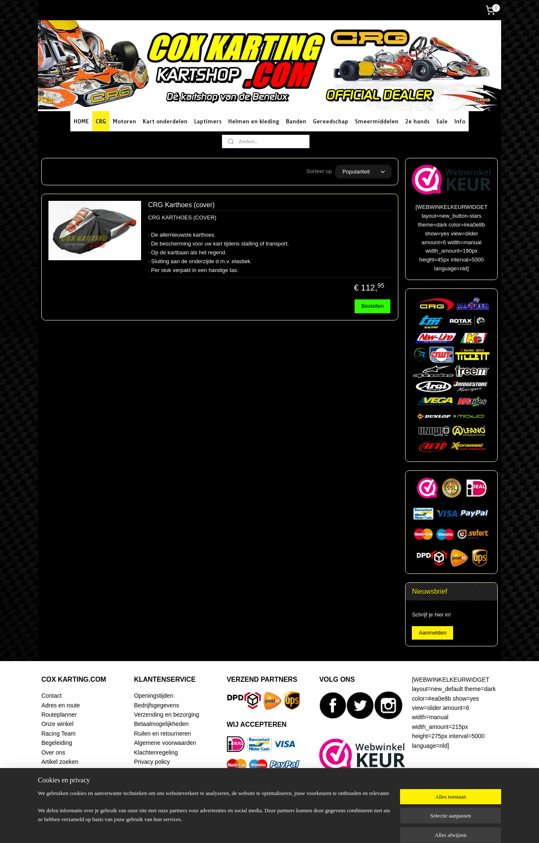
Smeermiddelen (376, 121)
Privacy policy (152, 761)
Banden (296, 121)
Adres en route (60, 705)
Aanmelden (432, 633)
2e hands (417, 121)
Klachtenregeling (156, 752)
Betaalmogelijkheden (161, 723)
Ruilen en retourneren (162, 733)
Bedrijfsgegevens (156, 705)
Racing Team (58, 733)
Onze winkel (57, 723)
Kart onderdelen (165, 121)
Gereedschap (330, 121)
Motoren (124, 121)
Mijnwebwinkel (359, 827)
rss (266, 827)
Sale (442, 121)
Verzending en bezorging (166, 714)
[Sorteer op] (363, 171)
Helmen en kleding (253, 121)
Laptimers (207, 121)
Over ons (53, 752)
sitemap (251, 827)
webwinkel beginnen (293, 827)
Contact (51, 695)
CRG (101, 121)
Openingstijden (153, 695)
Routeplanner (59, 714)
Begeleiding (56, 742)
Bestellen (372, 306)
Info (459, 121)
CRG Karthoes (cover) (181, 204)
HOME (81, 121)
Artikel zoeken (59, 761)
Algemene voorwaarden (165, 742)
